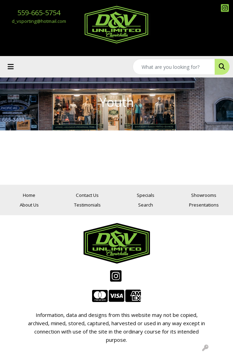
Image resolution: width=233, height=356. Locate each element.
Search (145, 205)
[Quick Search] (174, 67)
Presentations (204, 205)
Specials (145, 195)
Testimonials (87, 205)
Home (29, 195)
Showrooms (203, 195)
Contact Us (87, 195)
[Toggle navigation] (10, 67)
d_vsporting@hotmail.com (39, 21)
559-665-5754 (38, 12)
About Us (29, 205)
